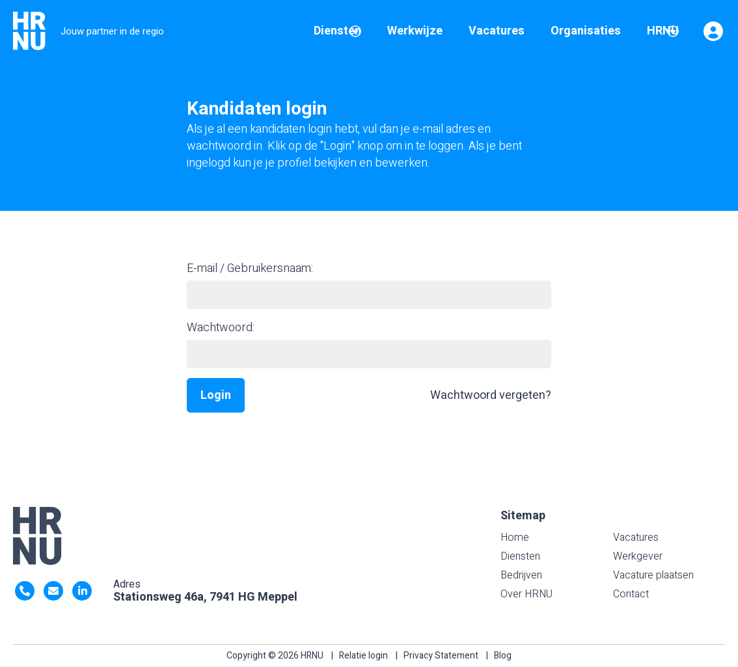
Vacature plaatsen (653, 575)
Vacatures (636, 537)
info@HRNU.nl (53, 591)
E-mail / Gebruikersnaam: (250, 268)
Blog (503, 655)
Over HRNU (526, 594)
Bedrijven (521, 575)
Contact (631, 594)
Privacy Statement (440, 655)
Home (514, 537)
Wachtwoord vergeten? (490, 395)
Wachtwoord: (220, 327)
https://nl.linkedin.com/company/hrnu (82, 591)
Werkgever (638, 556)
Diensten (520, 556)
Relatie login (363, 655)
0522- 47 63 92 (24, 591)
